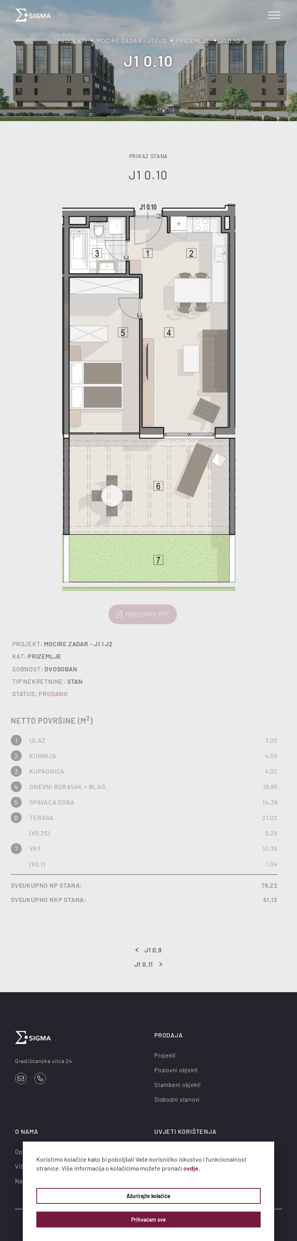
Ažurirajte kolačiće (148, 1196)
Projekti (72, 40)
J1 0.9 (148, 949)
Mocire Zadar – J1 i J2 (132, 40)
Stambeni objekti (177, 1084)
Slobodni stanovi (177, 1099)
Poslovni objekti (176, 1069)
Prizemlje (193, 40)
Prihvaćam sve (148, 1219)
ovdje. (191, 1168)
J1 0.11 (149, 964)
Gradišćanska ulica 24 (43, 1061)
